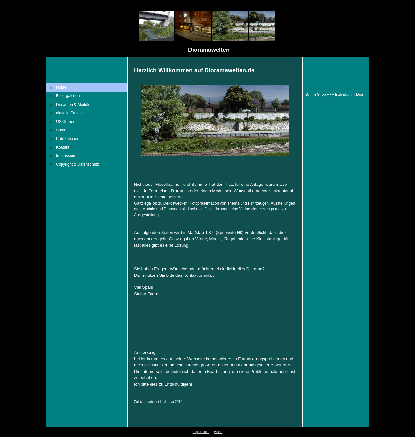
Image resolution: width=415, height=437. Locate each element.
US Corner (65, 121)
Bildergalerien (68, 96)
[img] (207, 28)
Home (61, 87)
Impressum (65, 155)
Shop (60, 130)
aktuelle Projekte (70, 113)
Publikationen (67, 138)
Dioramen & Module (73, 104)
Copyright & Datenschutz (77, 164)
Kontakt (62, 147)
